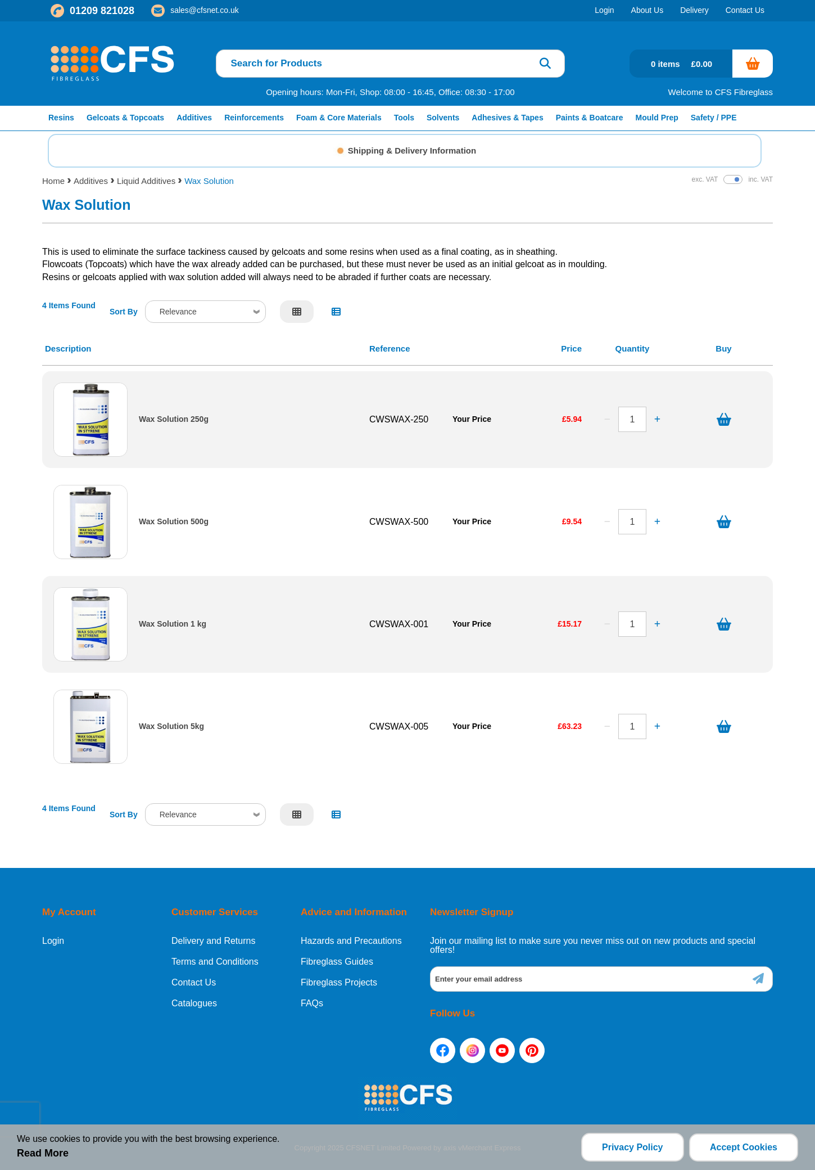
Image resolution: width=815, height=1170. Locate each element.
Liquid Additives (146, 181)
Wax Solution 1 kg (172, 624)
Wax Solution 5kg (171, 726)
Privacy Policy (632, 1147)
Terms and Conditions (215, 961)
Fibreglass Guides (337, 961)
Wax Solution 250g (174, 419)
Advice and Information (354, 912)
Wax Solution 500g (174, 522)
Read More (43, 1153)
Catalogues (194, 1003)
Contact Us (193, 982)
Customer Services (214, 912)
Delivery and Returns (213, 941)
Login (53, 941)
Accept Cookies (743, 1147)
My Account (69, 912)
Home (53, 181)
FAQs (312, 1003)
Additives (91, 181)
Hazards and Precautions (351, 941)
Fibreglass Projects (339, 982)
